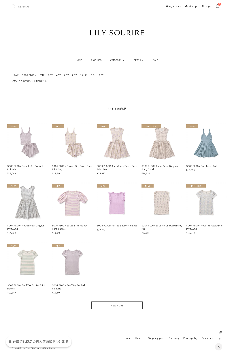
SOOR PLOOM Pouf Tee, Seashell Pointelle (68, 287)
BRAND (139, 60)
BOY (101, 75)
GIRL (93, 75)
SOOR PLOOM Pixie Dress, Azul (201, 165)
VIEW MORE (117, 305)
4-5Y (58, 75)
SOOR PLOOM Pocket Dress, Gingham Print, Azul (26, 227)
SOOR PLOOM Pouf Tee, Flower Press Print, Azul (204, 227)
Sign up (193, 6)
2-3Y (50, 75)
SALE (155, 60)
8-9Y (74, 75)
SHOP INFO (96, 60)
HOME (79, 60)
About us (139, 337)
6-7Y (66, 75)
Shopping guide (156, 337)
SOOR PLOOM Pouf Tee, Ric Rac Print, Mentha (26, 287)
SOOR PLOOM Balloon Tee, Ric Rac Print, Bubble (69, 227)
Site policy (174, 337)
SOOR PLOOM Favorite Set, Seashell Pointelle (25, 167)
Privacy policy (190, 337)
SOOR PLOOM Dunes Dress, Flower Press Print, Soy (117, 167)
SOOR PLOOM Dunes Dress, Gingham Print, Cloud (159, 167)
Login (208, 6)
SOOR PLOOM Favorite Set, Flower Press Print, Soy (72, 167)
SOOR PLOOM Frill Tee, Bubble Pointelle (117, 225)
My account (175, 6)
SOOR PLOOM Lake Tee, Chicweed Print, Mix (161, 227)
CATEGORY (117, 60)
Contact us (207, 337)
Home (128, 337)
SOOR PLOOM (29, 75)
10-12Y (83, 75)
